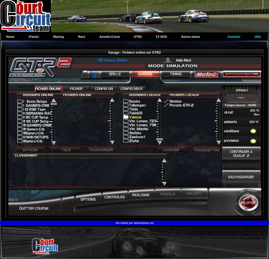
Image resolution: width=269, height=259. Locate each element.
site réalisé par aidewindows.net (134, 223)
